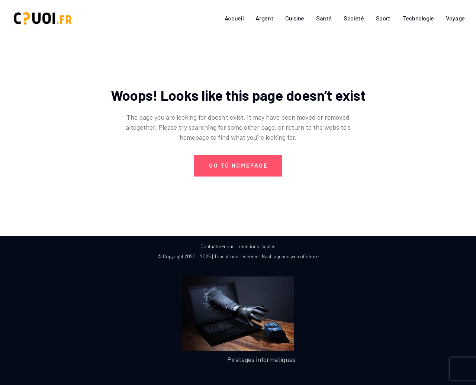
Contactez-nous (217, 246)
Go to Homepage (238, 165)
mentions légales (257, 246)
